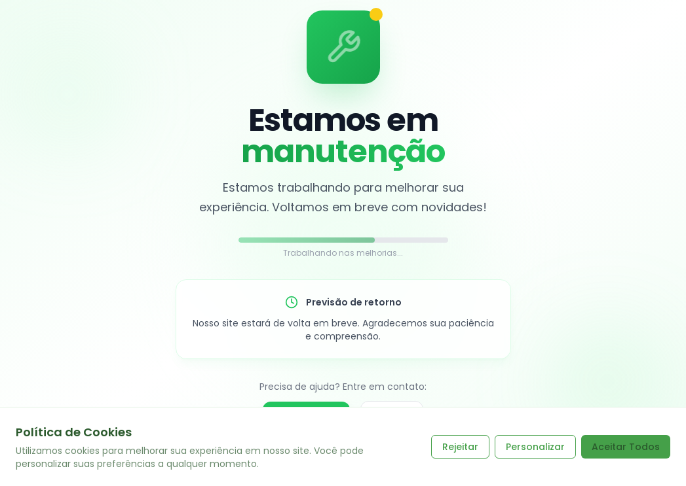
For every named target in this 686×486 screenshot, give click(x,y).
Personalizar (535, 446)
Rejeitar (460, 446)
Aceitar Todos (626, 446)
